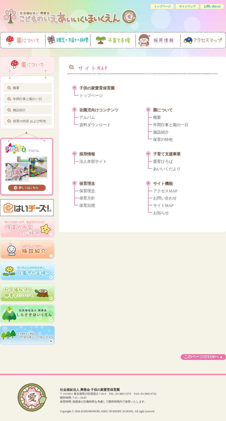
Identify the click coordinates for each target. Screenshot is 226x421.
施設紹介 (19, 110)
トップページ (162, 6)
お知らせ (161, 213)
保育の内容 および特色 (29, 121)
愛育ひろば (163, 161)
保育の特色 (163, 139)
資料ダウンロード (95, 125)
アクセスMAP (165, 191)
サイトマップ (187, 6)
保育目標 (87, 205)
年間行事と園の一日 (27, 99)
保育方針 (87, 198)
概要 (16, 88)
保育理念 (87, 191)
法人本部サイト (93, 161)
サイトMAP (163, 205)
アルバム (87, 117)
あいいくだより (167, 169)
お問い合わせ (212, 6)
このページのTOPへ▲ (203, 357)
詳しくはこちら (28, 187)
